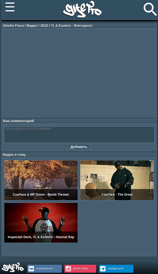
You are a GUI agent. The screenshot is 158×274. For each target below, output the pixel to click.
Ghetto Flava (13, 26)
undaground (111, 268)
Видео (32, 26)
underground (39, 268)
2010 (44, 26)
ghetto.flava (76, 268)
